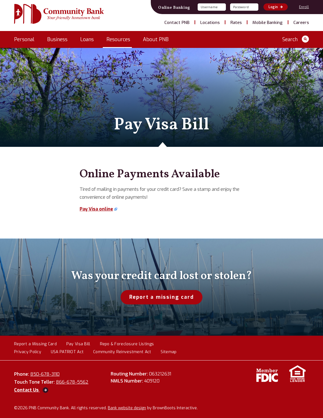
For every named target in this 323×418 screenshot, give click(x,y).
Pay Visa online (96, 209)
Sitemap (168, 352)
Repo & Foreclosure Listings (127, 344)
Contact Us (31, 390)
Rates (236, 22)
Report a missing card (161, 297)
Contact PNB (176, 22)
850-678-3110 (48, 374)
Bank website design (127, 408)
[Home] (59, 14)
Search (295, 39)
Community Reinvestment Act (122, 352)
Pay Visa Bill (78, 344)
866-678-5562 (76, 382)
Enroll (304, 7)
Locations (210, 22)
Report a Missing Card (35, 344)
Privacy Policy (27, 352)
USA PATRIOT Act (67, 352)
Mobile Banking (267, 22)
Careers (301, 22)
